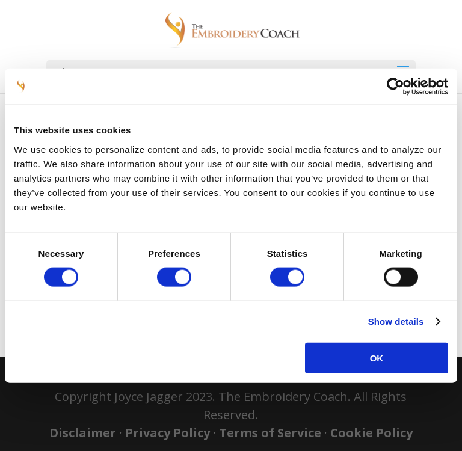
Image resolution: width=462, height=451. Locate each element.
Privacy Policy (167, 433)
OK (377, 357)
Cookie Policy (371, 433)
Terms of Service (270, 433)
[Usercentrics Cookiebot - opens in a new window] (395, 87)
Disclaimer (82, 433)
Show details (396, 321)
